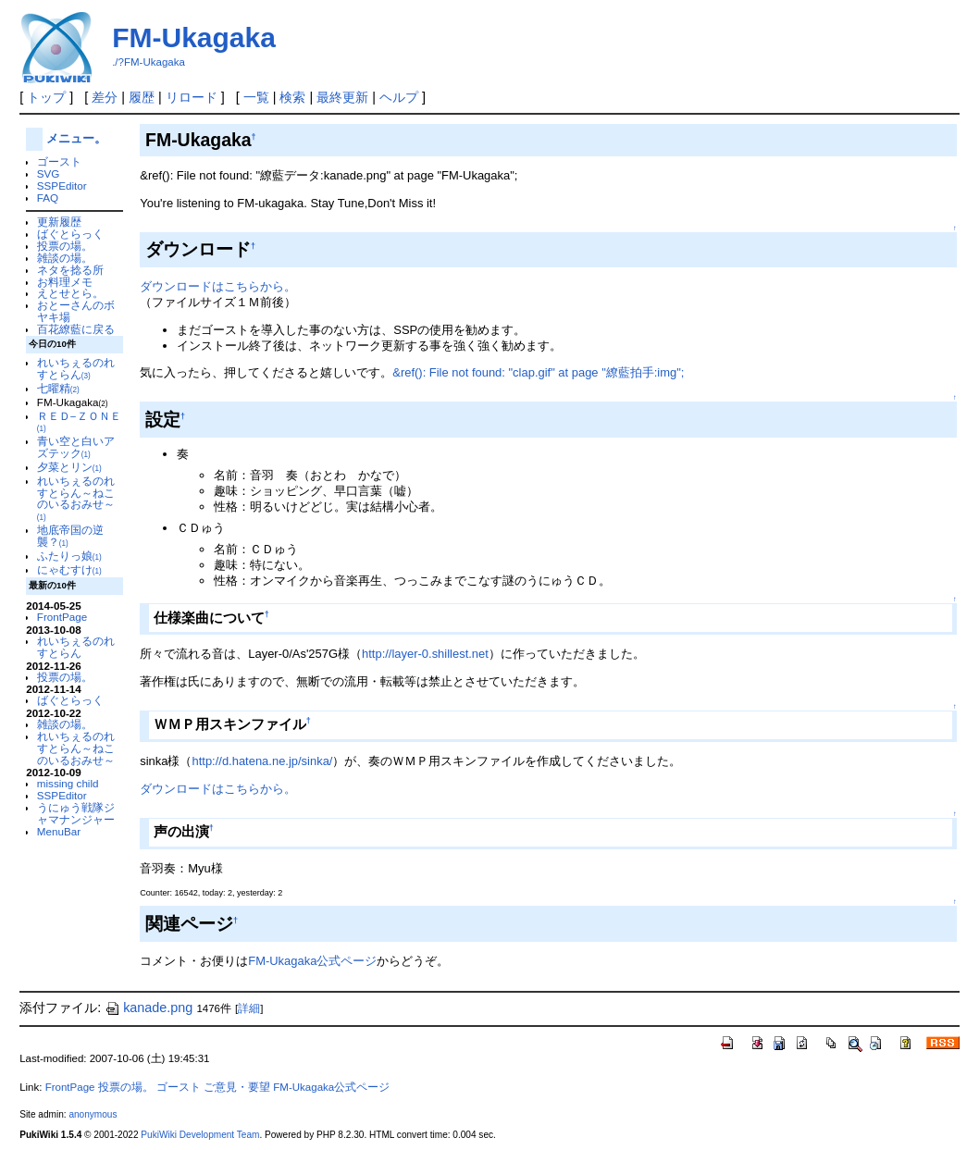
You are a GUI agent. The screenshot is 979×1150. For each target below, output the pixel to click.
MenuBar (59, 831)
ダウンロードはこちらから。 (218, 286)
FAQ (47, 198)
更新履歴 (59, 222)
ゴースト (59, 161)
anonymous (92, 1114)
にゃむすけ (69, 569)
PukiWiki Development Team (200, 1135)
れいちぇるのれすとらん (76, 368)
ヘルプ (398, 97)
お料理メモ (65, 282)
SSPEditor (62, 185)
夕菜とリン (69, 467)
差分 (105, 97)
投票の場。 (65, 246)
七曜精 (58, 388)
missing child (68, 783)
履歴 (142, 97)
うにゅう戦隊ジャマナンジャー (76, 813)
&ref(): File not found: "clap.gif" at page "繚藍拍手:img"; (538, 372)
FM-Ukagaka (194, 37)
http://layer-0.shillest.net (425, 654)
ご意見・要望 (237, 1087)
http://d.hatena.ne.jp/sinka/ (262, 761)
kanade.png (148, 1007)
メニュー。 (76, 138)
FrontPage (62, 617)
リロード (191, 97)
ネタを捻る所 (70, 270)
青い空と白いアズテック (76, 447)
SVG (48, 173)
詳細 (249, 1008)
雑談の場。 (65, 258)
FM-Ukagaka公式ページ (312, 961)
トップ (46, 97)
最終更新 (342, 97)
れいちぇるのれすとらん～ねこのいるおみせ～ (76, 498)
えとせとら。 (70, 293)
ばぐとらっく (70, 234)
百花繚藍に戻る (76, 329)
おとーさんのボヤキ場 (76, 311)
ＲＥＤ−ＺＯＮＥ (79, 422)
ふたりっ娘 (69, 556)
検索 (292, 97)
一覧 (256, 97)
